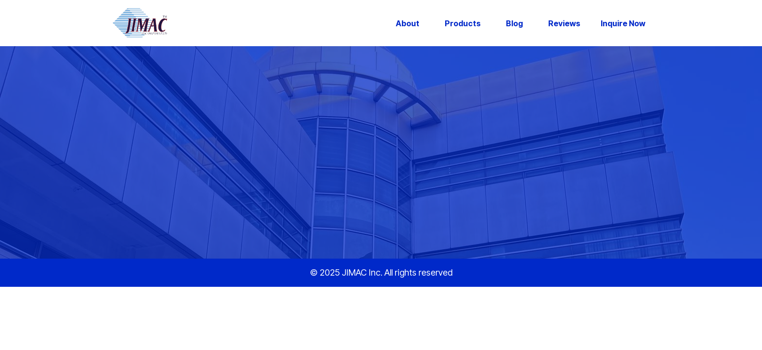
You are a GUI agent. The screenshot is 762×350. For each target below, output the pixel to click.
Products (463, 23)
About (407, 23)
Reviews (564, 23)
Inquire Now (623, 23)
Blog (514, 23)
